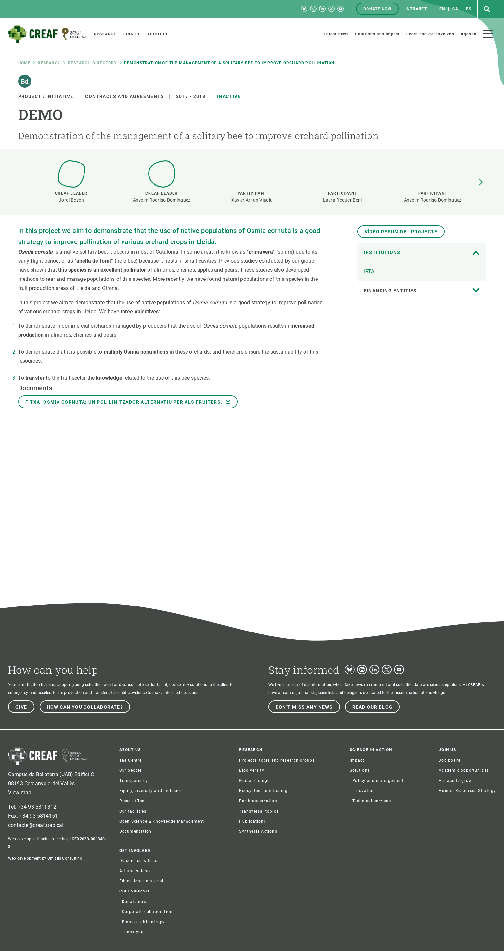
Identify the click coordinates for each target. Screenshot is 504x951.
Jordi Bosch (71, 199)
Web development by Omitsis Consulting (45, 858)
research (49, 63)
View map (19, 792)
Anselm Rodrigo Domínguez (162, 199)
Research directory (92, 63)
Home (24, 63)
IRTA (369, 271)
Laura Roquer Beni (342, 199)
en (442, 9)
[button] (481, 182)
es (468, 9)
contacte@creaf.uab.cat (36, 825)
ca (455, 9)
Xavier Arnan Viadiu (252, 199)
